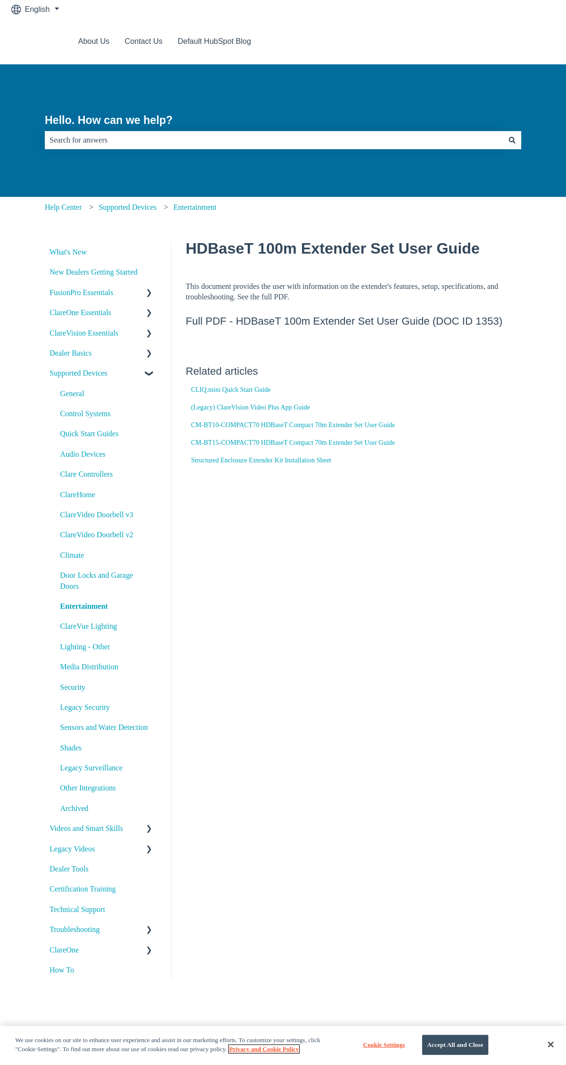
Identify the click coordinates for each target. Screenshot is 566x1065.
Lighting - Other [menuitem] (85, 647)
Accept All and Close (455, 1052)
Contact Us (143, 41)
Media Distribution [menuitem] (89, 667)
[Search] (512, 140)
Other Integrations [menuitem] (88, 788)
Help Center (63, 207)
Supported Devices (127, 207)
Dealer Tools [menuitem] (69, 869)
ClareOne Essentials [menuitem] (80, 312)
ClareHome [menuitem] (77, 495)
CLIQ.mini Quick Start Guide (231, 389)
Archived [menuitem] (74, 808)
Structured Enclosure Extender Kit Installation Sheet (261, 460)
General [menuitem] (72, 393)
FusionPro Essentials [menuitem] (81, 292)
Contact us (527, 41)
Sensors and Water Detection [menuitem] (104, 727)
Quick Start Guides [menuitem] (89, 434)
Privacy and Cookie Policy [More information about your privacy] (264, 1057)
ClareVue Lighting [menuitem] (88, 626)
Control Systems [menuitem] (85, 414)
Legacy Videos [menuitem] (72, 849)
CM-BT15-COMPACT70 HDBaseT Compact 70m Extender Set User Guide (293, 442)
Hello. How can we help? (108, 120)
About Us (94, 41)
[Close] (550, 1052)
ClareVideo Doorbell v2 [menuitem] (96, 535)
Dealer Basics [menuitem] (70, 353)
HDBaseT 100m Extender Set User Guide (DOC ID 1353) (369, 321)
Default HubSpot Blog (214, 41)
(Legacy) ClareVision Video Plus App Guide (250, 407)
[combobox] (274, 140)
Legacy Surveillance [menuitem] (91, 768)
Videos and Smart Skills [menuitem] (86, 828)
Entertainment (195, 207)
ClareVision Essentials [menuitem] (84, 333)
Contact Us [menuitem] (262, 1032)
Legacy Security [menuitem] (85, 707)
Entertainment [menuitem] (84, 606)
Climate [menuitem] (72, 555)
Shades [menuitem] (70, 748)
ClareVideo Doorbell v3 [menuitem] (96, 515)
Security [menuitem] (72, 687)
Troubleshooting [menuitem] (75, 929)
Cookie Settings (384, 1052)
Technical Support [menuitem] (77, 909)
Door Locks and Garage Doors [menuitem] (96, 580)
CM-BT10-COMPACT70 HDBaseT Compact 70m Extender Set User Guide (293, 425)
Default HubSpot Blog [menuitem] (458, 1032)
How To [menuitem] (62, 970)
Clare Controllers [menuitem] (86, 474)
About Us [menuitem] (86, 1032)
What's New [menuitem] (68, 252)
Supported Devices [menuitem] (78, 373)
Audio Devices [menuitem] (83, 454)
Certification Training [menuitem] (83, 889)
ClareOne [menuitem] (64, 950)
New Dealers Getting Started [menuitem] (93, 272)
